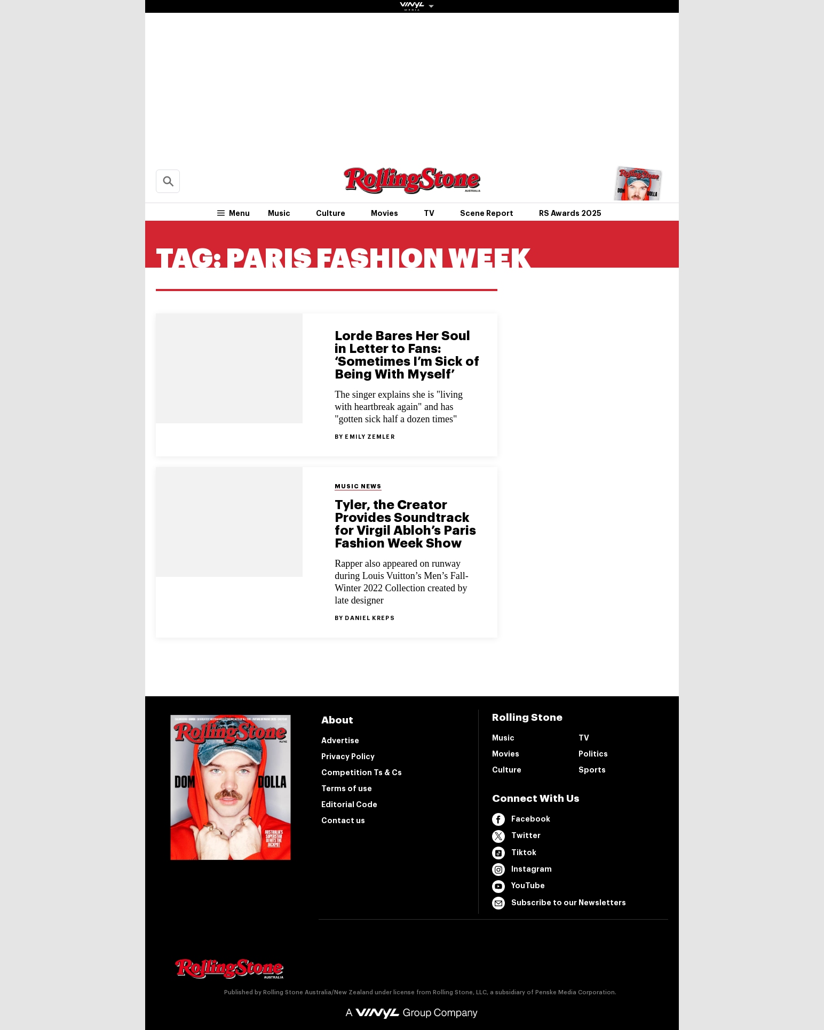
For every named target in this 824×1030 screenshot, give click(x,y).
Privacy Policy (348, 756)
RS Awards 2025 (570, 213)
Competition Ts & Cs (361, 772)
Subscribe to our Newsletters (559, 903)
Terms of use (346, 788)
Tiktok (514, 853)
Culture (330, 213)
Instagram (522, 869)
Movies (384, 213)
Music (279, 213)
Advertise (340, 740)
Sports (592, 770)
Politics (593, 754)
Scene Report (486, 213)
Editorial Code (349, 804)
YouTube (518, 886)
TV (429, 213)
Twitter (516, 836)
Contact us (343, 820)
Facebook (521, 819)
